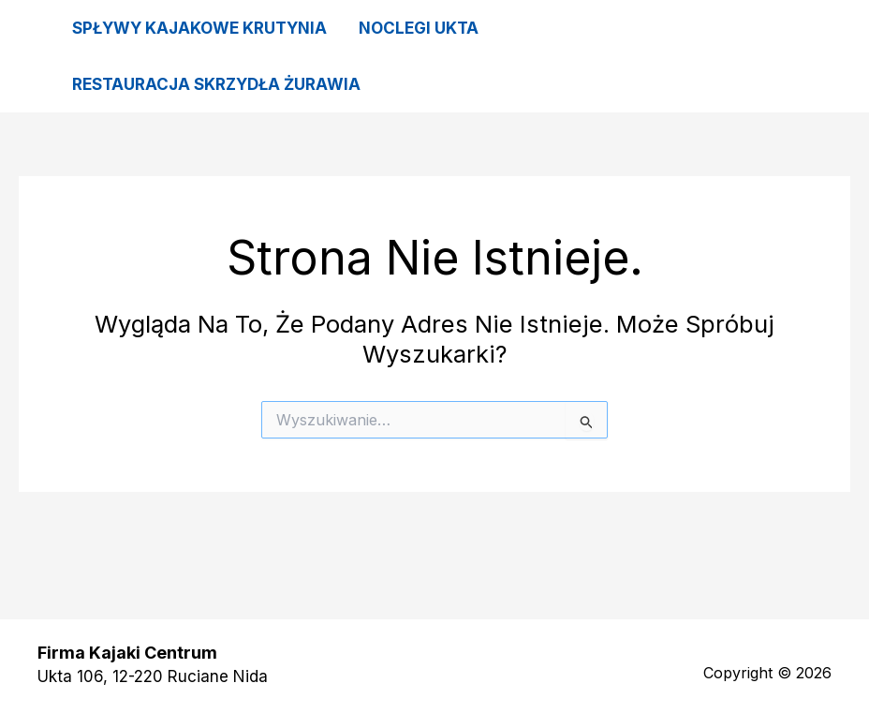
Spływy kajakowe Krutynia (199, 28)
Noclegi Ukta (419, 28)
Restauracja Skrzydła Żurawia (216, 84)
